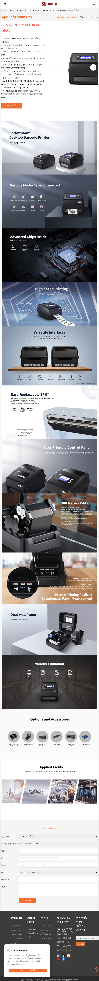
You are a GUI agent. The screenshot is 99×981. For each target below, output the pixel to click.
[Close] (47, 948)
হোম (3, 10)
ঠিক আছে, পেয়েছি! (27, 972)
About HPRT (32, 931)
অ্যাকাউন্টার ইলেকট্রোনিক (18, 940)
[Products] (5, 4)
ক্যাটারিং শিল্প (45, 927)
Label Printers (22, 10)
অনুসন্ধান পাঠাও (12, 105)
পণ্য (10, 10)
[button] (93, 67)
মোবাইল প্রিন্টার (16, 936)
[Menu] (94, 4)
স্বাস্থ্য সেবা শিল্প (45, 940)
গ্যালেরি (30, 943)
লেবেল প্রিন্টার (16, 932)
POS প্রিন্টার (15, 927)
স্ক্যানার (13, 945)
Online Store (32, 935)
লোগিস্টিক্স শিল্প (45, 936)
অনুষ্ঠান (30, 938)
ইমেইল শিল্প (44, 932)
